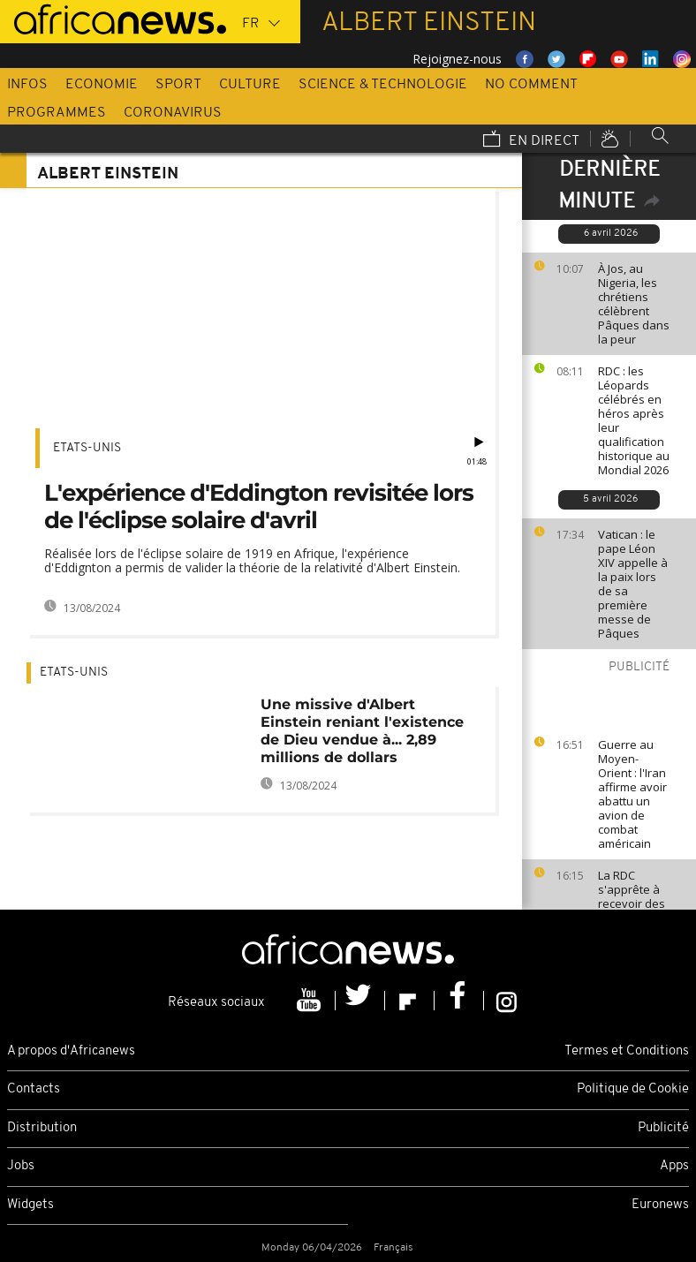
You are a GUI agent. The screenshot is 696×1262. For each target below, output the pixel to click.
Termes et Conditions (626, 1051)
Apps (674, 1166)
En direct (531, 140)
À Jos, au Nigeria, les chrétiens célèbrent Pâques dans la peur (634, 303)
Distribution (42, 1128)
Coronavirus (173, 113)
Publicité (663, 1128)
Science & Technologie (383, 85)
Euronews (660, 1205)
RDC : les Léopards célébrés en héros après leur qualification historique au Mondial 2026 (634, 420)
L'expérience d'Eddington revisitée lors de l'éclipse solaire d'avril (258, 506)
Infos (27, 85)
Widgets (30, 1205)
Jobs (20, 1166)
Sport (178, 85)
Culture (250, 85)
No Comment (531, 85)
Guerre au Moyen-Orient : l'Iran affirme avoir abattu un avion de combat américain (632, 793)
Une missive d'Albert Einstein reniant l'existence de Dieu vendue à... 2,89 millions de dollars (362, 731)
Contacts (33, 1089)
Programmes (56, 113)
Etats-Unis (87, 448)
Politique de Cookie (633, 1089)
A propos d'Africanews (71, 1051)
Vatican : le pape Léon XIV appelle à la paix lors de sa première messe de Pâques (633, 583)
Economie (101, 85)
